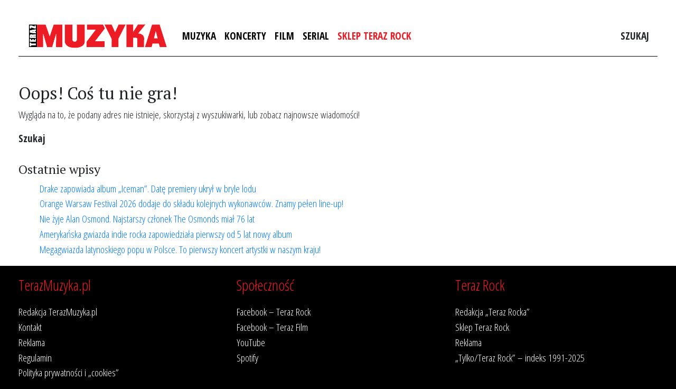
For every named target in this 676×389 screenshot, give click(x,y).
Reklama (31, 342)
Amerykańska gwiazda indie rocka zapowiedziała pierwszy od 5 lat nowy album (166, 234)
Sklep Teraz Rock (374, 36)
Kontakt (30, 327)
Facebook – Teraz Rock (274, 311)
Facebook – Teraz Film (272, 327)
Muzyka (199, 36)
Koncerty (245, 36)
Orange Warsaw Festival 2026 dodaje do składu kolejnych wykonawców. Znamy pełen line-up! (191, 203)
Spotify (247, 357)
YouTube (251, 342)
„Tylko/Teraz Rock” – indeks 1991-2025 (520, 357)
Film (284, 36)
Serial (316, 36)
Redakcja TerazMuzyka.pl (57, 311)
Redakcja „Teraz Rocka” (492, 311)
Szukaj (635, 36)
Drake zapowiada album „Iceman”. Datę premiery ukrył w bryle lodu (148, 188)
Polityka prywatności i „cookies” (68, 372)
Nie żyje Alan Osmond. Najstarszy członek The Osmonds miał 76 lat (147, 218)
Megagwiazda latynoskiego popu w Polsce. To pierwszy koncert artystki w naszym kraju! (180, 249)
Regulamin (35, 357)
